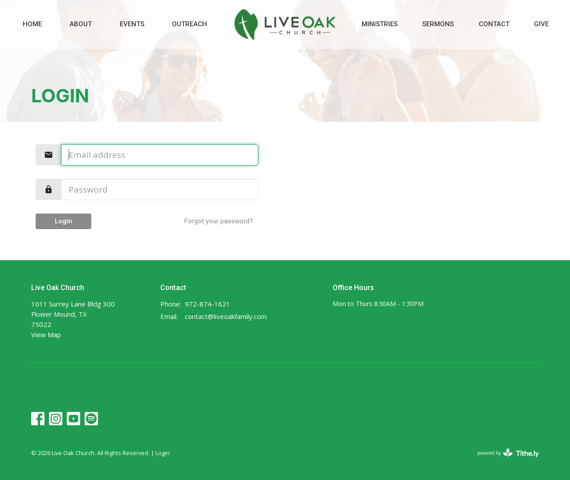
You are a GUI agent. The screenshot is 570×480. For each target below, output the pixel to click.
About (80, 24)
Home (32, 24)
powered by (508, 453)
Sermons (438, 24)
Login (63, 221)
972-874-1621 (207, 303)
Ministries (380, 24)
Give (541, 24)
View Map (46, 334)
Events (132, 24)
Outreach (189, 24)
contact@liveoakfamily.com (226, 316)
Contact (494, 24)
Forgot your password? (218, 221)
